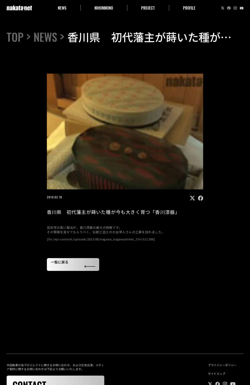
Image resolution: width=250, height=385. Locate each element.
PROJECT (148, 8)
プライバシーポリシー (222, 365)
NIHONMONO (104, 8)
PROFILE (189, 8)
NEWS (62, 8)
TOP (15, 37)
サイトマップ (216, 374)
